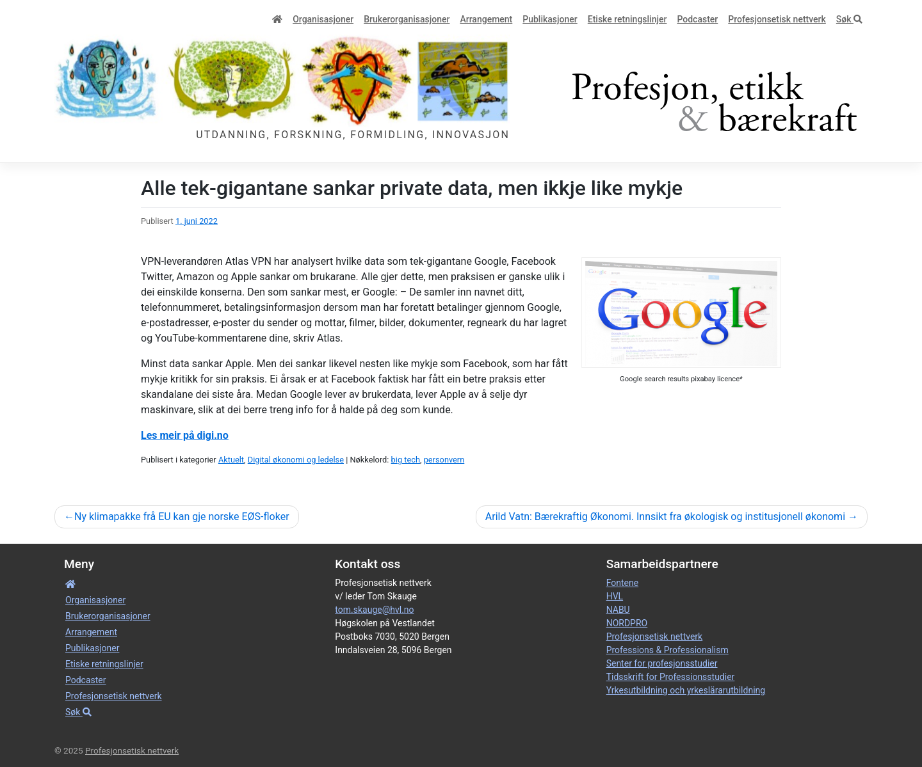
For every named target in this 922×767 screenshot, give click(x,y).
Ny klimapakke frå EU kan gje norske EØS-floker (181, 516)
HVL (614, 596)
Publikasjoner (549, 19)
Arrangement (486, 19)
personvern (444, 459)
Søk (849, 19)
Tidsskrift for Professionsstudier (670, 677)
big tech (405, 459)
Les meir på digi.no (185, 435)
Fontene (622, 583)
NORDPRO (627, 623)
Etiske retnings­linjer (627, 19)
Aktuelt (231, 459)
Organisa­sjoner (323, 19)
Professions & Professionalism (667, 650)
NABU (618, 610)
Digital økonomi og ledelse (296, 459)
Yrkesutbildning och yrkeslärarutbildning (685, 690)
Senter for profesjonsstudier (662, 663)
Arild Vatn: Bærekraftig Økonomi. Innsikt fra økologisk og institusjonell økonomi (665, 516)
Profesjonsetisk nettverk (777, 19)
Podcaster (697, 19)
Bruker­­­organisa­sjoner (406, 19)
